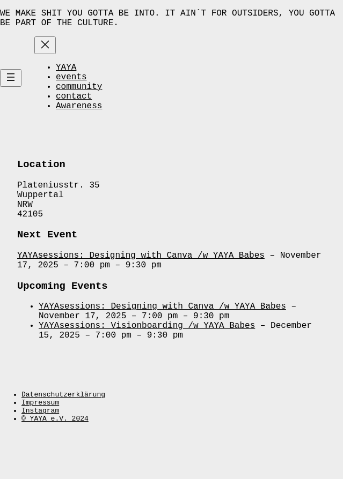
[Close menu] (45, 49)
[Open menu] (10, 87)
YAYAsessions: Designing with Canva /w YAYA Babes (141, 283)
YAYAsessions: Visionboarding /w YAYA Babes (147, 364)
